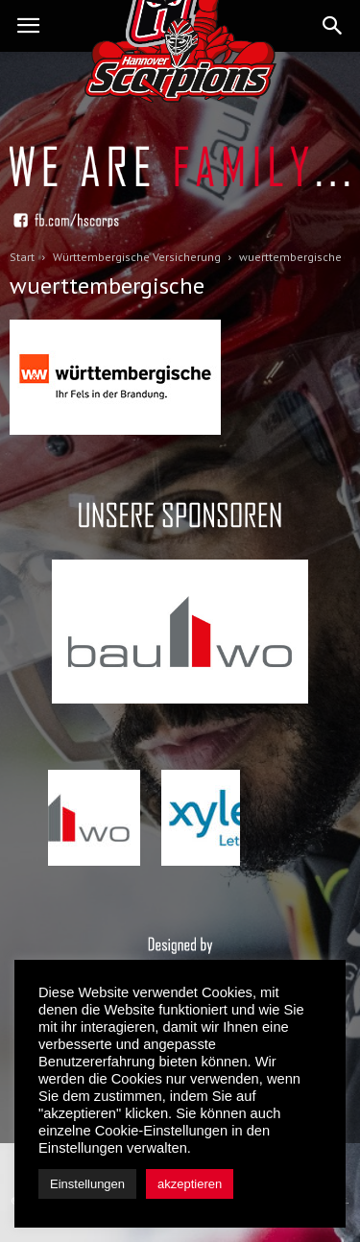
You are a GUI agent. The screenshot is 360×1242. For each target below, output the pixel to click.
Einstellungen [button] (87, 1184)
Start (22, 257)
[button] (333, 26)
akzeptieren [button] (189, 1184)
